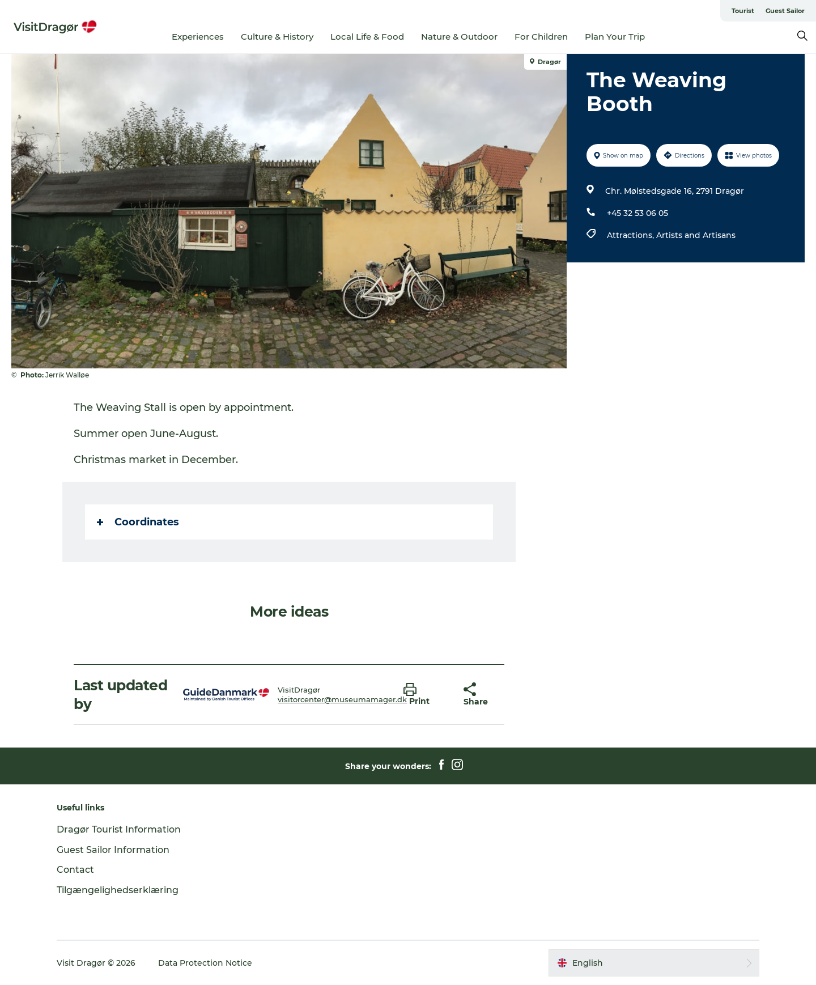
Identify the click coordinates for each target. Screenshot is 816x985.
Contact (75, 869)
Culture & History (277, 36)
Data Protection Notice (205, 963)
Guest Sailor (785, 11)
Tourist (743, 11)
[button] (425, 695)
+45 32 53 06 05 (637, 213)
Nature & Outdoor (459, 36)
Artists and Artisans (696, 235)
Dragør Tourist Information (119, 829)
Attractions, (631, 235)
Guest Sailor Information (113, 849)
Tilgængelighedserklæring (117, 890)
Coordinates (138, 522)
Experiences (198, 36)
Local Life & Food (367, 36)
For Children (541, 36)
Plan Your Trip (615, 36)
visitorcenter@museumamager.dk (342, 699)
